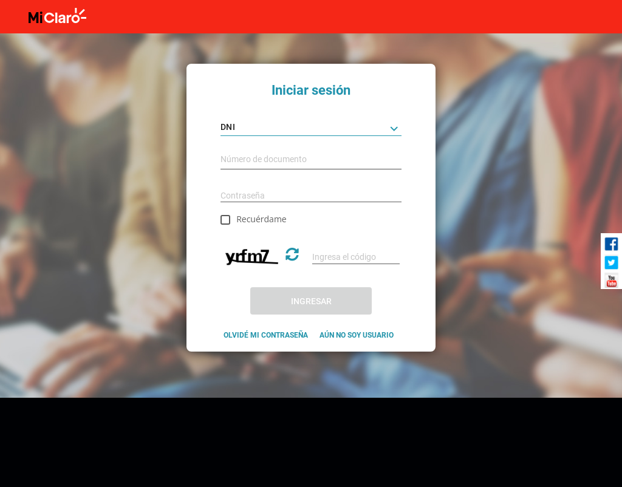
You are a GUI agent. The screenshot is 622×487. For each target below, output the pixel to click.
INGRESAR (311, 301)
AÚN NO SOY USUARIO (357, 335)
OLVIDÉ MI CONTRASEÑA (266, 335)
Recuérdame (261, 219)
